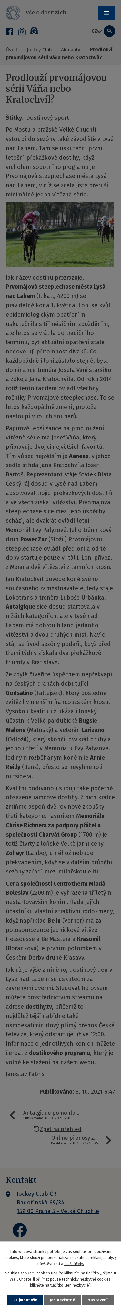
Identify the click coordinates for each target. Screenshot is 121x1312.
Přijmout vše (25, 1300)
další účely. (74, 1264)
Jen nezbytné (62, 1300)
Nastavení (97, 1300)
